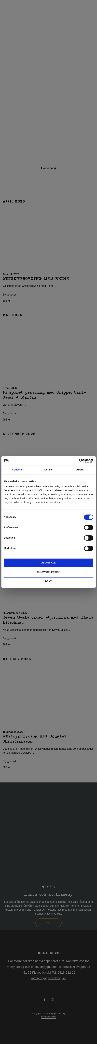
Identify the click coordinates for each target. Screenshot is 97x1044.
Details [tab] (48, 469)
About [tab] (80, 469)
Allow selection (48, 572)
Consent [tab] (17, 469)
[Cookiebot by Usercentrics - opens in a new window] (78, 461)
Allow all (48, 562)
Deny (48, 581)
